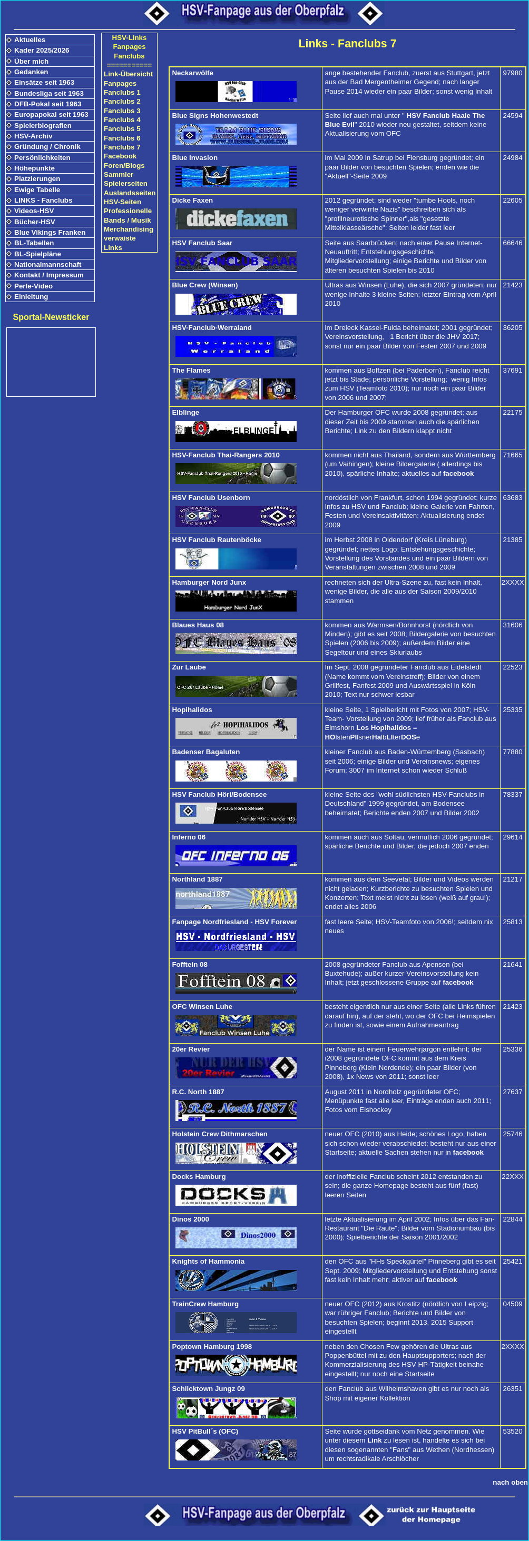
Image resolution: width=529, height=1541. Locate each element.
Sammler (118, 174)
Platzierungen (37, 179)
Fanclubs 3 (122, 111)
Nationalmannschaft (47, 264)
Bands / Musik (127, 220)
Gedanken (31, 72)
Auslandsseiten (130, 193)
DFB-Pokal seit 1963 (47, 104)
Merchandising (128, 229)
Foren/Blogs (124, 165)
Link (374, 1440)
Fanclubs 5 (122, 129)
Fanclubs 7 (122, 147)
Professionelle (128, 211)
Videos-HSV (34, 211)
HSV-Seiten (122, 202)
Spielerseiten (126, 183)
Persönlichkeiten (42, 158)
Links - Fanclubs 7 (347, 43)
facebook (458, 473)
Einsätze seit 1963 (44, 82)
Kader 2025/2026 (41, 50)
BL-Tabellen (34, 243)
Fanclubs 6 (122, 138)
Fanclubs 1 (122, 92)
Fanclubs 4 (122, 120)
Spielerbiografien (43, 125)
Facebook (120, 156)
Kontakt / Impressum (49, 275)
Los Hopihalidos (383, 728)
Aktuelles (29, 40)
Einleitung (31, 297)
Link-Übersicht (128, 74)
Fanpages (120, 83)
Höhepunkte (34, 168)
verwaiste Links (120, 242)
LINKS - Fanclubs (43, 200)
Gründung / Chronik (47, 147)
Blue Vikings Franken (49, 232)
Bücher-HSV (34, 222)
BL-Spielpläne (37, 254)
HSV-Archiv (33, 136)
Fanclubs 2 (122, 101)
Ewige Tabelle (37, 190)
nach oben (510, 1482)
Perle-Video (33, 286)
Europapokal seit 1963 (51, 114)
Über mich (31, 61)
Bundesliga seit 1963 (49, 93)
